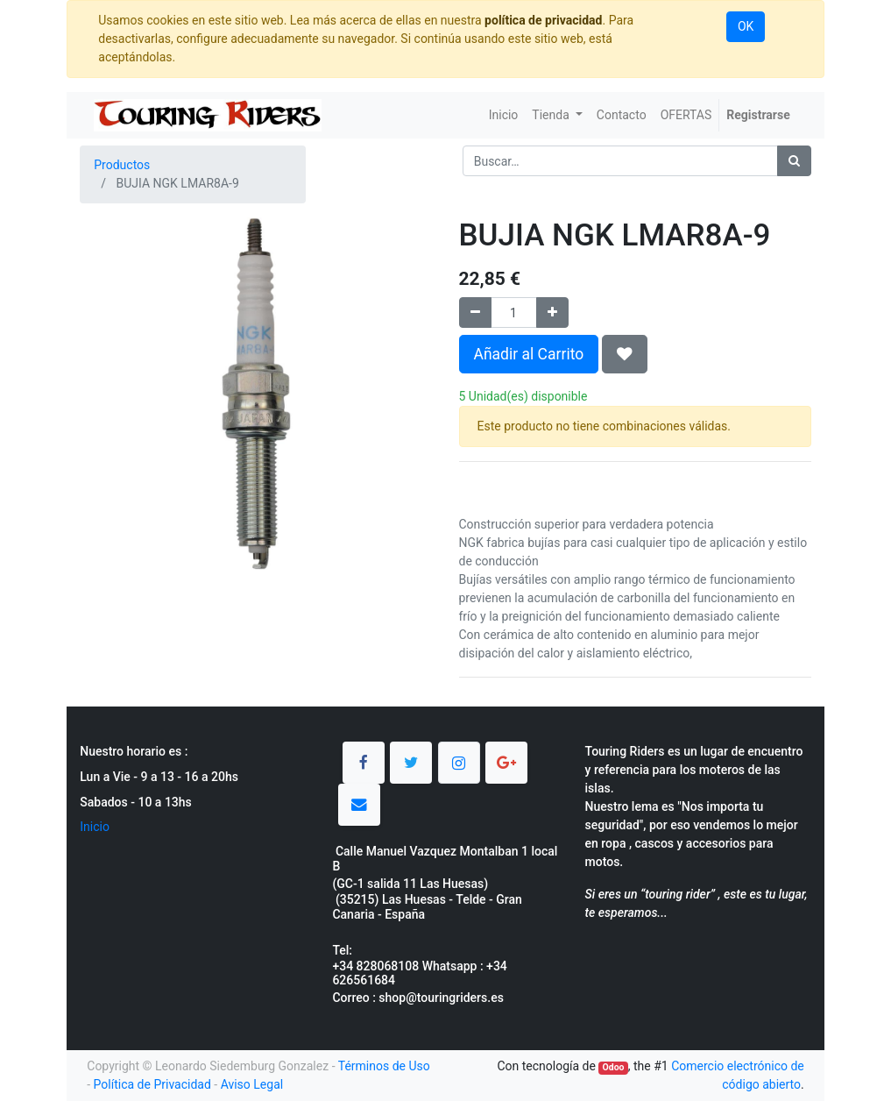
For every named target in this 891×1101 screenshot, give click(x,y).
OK (745, 26)
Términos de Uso (384, 1066)
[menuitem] (504, 115)
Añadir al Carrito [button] (529, 354)
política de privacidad (543, 20)
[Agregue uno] (552, 312)
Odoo (614, 1067)
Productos (122, 165)
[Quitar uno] (475, 312)
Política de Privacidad (152, 1084)
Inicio (95, 827)
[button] (624, 354)
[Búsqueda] (794, 161)
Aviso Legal (252, 1084)
